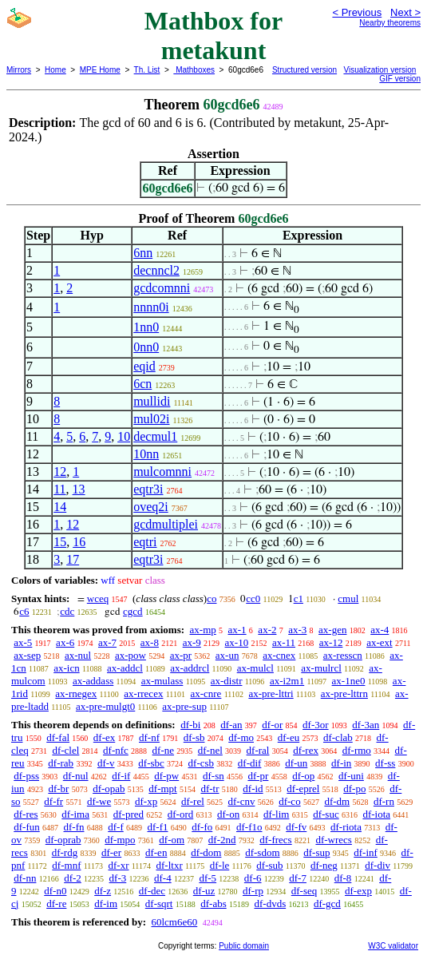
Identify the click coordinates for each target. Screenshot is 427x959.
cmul (348, 598)
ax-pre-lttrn (344, 693)
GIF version (400, 78)
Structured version (304, 69)
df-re (56, 903)
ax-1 (237, 630)
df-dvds (270, 903)
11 (59, 489)
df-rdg (65, 852)
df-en (156, 852)
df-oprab (63, 840)
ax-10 (237, 642)
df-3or (315, 725)
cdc (67, 611)
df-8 (343, 878)
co (211, 598)
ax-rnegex (76, 693)
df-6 (253, 878)
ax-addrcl (189, 668)
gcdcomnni (161, 288)
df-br (58, 789)
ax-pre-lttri (270, 693)
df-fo (202, 827)
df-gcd (327, 903)
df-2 (72, 878)
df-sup (316, 852)
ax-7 (107, 642)
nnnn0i (150, 307)
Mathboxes (194, 69)
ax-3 (297, 630)
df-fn (74, 827)
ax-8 (149, 642)
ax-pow (130, 655)
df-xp (146, 801)
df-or (272, 725)
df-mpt (162, 789)
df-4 (163, 878)
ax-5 (23, 642)
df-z (102, 891)
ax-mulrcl (321, 668)
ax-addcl (125, 668)
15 (59, 542)
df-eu (288, 737)
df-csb (201, 763)
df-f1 (158, 827)
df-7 (297, 878)
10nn (146, 454)
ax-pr (181, 655)
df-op (303, 776)
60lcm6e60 (174, 922)
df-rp (253, 891)
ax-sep (27, 655)
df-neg (324, 865)
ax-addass (93, 681)
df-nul (76, 776)
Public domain (244, 945)
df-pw (166, 776)
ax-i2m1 (287, 681)
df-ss (385, 763)
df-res (26, 814)
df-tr (209, 789)
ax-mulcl (255, 668)
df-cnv (241, 801)
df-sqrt (159, 903)
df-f (116, 827)
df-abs (213, 903)
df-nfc (115, 750)
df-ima (75, 814)
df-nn (25, 878)
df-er (111, 852)
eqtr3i (148, 489)
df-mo (241, 737)
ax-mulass (162, 681)
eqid (144, 366)
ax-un (227, 655)
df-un (296, 763)
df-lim (276, 814)
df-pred (128, 814)
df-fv (296, 827)
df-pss (26, 776)
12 (59, 471)
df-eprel (303, 789)
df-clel (65, 750)
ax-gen (332, 630)
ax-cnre (205, 693)
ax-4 (379, 630)
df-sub (269, 865)
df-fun (27, 827)
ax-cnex (279, 655)
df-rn (384, 801)
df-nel (210, 750)
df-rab (60, 763)
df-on (228, 814)
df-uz (204, 891)
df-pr (257, 776)
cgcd (133, 611)
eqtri (144, 542)
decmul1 (155, 436)
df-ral (258, 750)
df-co (289, 801)
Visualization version (379, 69)
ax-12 (331, 642)
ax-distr (227, 681)
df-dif (250, 763)
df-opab (109, 789)
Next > (405, 12)
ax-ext (379, 642)
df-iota (376, 814)
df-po (354, 789)
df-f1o (249, 827)
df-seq (304, 891)
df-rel (192, 801)
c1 (298, 598)
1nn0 (146, 327)
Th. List (147, 69)
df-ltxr (169, 865)
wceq (98, 598)
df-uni (351, 776)
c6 (24, 611)
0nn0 (146, 347)
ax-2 (267, 630)
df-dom (206, 852)
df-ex (104, 737)
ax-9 (192, 642)
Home (55, 69)
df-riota (346, 827)
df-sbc (151, 763)
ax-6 (65, 642)
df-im (105, 903)
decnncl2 (156, 270)
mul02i (151, 419)
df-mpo (120, 840)
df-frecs (275, 840)
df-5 (207, 878)
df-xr (118, 865)
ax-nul (78, 655)
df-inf (366, 852)
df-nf (149, 737)
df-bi (190, 725)
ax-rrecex (143, 693)
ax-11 (283, 642)
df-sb (194, 737)
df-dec (152, 891)
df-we (99, 801)
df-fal (57, 737)
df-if (121, 776)
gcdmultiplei (165, 524)
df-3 (118, 878)
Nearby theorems (390, 22)
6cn (142, 383)
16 (79, 542)
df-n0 (55, 891)
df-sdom (262, 852)
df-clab (338, 737)
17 (72, 559)
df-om (171, 840)
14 (59, 506)
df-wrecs (333, 840)
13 (79, 489)
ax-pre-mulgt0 (105, 706)
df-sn (213, 776)
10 (123, 436)
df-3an (365, 725)
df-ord (181, 814)
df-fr (53, 801)
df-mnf (66, 865)
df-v (106, 763)
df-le (220, 865)
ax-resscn (342, 655)
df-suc (326, 814)
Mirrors (18, 69)
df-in (341, 763)
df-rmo (356, 750)
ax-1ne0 (349, 681)
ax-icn (66, 668)
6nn (142, 253)
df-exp (358, 891)
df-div (377, 865)
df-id (253, 789)
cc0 (253, 598)
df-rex (305, 750)
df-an (231, 725)
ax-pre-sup (184, 706)
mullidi (151, 401)
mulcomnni (162, 471)
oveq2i (150, 506)
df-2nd (222, 840)
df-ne (163, 750)
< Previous (357, 12)
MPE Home (100, 69)
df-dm (337, 801)
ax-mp (203, 630)
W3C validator (393, 945)
